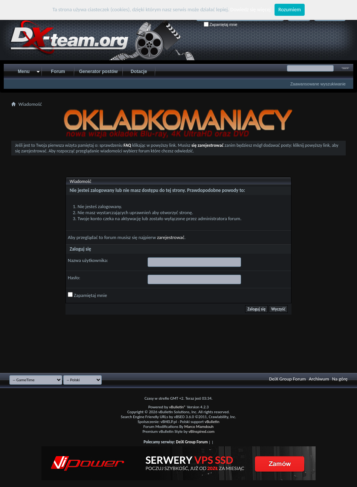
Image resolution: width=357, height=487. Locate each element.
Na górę (340, 379)
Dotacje (139, 71)
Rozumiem (289, 9)
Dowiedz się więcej (250, 9)
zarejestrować (171, 237)
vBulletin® (177, 407)
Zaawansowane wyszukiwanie (318, 84)
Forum (58, 71)
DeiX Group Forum (287, 379)
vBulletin (211, 421)
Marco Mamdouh (199, 426)
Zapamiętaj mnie (221, 25)
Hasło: (74, 277)
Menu (23, 71)
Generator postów (98, 71)
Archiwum (319, 379)
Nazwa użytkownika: (88, 260)
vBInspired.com (202, 431)
